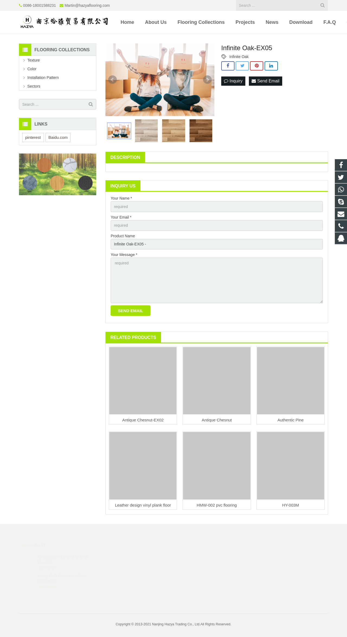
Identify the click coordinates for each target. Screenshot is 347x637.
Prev (112, 79)
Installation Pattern (43, 77)
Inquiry (233, 81)
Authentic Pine (290, 420)
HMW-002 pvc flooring (217, 505)
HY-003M (290, 505)
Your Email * (121, 217)
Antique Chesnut (217, 420)
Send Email (265, 81)
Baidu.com (58, 137)
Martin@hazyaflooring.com (87, 5)
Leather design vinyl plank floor (143, 505)
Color (31, 69)
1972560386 (193, 556)
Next (207, 79)
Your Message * (124, 254)
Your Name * (121, 198)
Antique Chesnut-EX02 (143, 420)
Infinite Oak (239, 57)
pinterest (33, 137)
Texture (33, 60)
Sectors (33, 86)
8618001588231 (195, 564)
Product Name (123, 236)
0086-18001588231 (39, 5)
